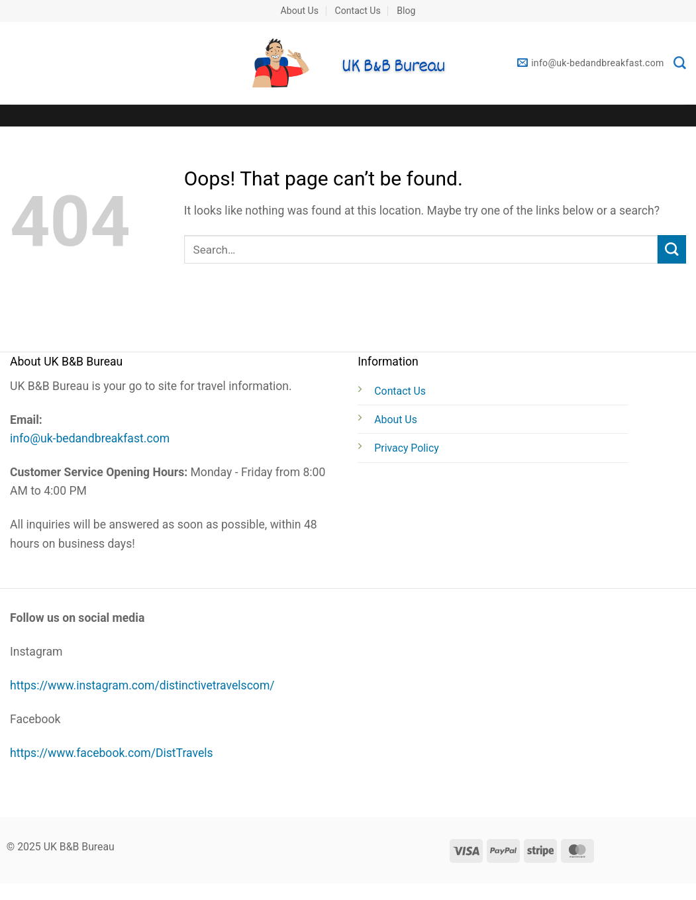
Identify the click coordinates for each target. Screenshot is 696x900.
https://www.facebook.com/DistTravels (111, 753)
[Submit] (672, 249)
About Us (300, 10)
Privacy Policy (406, 448)
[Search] (679, 63)
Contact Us (358, 10)
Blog (406, 10)
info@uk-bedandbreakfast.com (90, 438)
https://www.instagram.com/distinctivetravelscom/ (142, 685)
